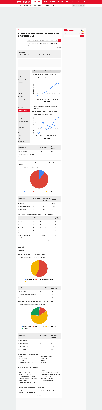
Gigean (20, 364)
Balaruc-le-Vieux (45, 356)
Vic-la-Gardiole (32, 30)
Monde (47, 5)
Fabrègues (39, 43)
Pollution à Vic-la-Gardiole (25, 374)
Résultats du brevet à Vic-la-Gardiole (49, 389)
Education (40, 5)
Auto (67, 1)
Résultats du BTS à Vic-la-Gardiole (49, 391)
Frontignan (46, 43)
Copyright (39, 395)
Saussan (43, 358)
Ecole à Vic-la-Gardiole (46, 376)
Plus (74, 1)
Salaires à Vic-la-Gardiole (24, 369)
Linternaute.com (68, 33)
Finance (60, 1)
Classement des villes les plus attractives (47, 71)
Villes (52, 5)
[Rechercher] (78, 5)
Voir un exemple (81, 33)
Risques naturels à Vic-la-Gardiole (27, 376)
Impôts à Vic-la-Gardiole (24, 380)
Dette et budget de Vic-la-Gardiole (27, 382)
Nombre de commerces (45, 54)
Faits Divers (33, 5)
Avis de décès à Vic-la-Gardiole (26, 371)
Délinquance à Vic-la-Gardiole (26, 373)
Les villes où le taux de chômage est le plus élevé (49, 143)
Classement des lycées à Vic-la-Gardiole (50, 374)
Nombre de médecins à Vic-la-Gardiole (28, 378)
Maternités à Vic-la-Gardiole (47, 380)
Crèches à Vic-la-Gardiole (47, 378)
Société (26, 5)
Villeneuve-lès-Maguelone (25, 362)
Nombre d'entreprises (24, 54)
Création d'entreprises (24, 56)
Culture (52, 1)
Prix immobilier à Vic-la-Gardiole (48, 384)
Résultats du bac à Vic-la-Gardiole (27, 392)
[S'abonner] (74, 36)
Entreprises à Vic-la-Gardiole (47, 382)
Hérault (25, 30)
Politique (19, 5)
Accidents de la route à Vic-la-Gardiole (50, 372)
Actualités (37, 1)
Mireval (34, 43)
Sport (45, 1)
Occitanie (43, 362)
